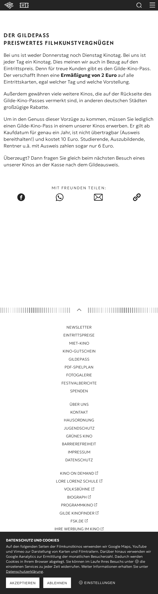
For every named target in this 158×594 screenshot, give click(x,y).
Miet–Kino (79, 343)
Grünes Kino (79, 436)
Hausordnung (79, 420)
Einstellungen (96, 583)
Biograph (77, 497)
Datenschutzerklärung (24, 571)
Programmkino (77, 505)
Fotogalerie (79, 375)
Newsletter (79, 327)
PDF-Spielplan (79, 367)
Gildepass (79, 359)
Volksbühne (77, 489)
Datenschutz (79, 459)
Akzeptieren (23, 583)
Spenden (79, 391)
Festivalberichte (79, 383)
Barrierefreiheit (79, 444)
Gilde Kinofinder (77, 513)
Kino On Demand (77, 473)
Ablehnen (57, 583)
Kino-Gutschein (79, 351)
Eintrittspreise (79, 335)
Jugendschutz (79, 428)
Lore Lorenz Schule (77, 481)
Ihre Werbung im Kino (76, 528)
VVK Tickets (24, 5)
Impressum (79, 452)
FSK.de (77, 521)
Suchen (139, 5)
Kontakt (79, 412)
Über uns (79, 404)
